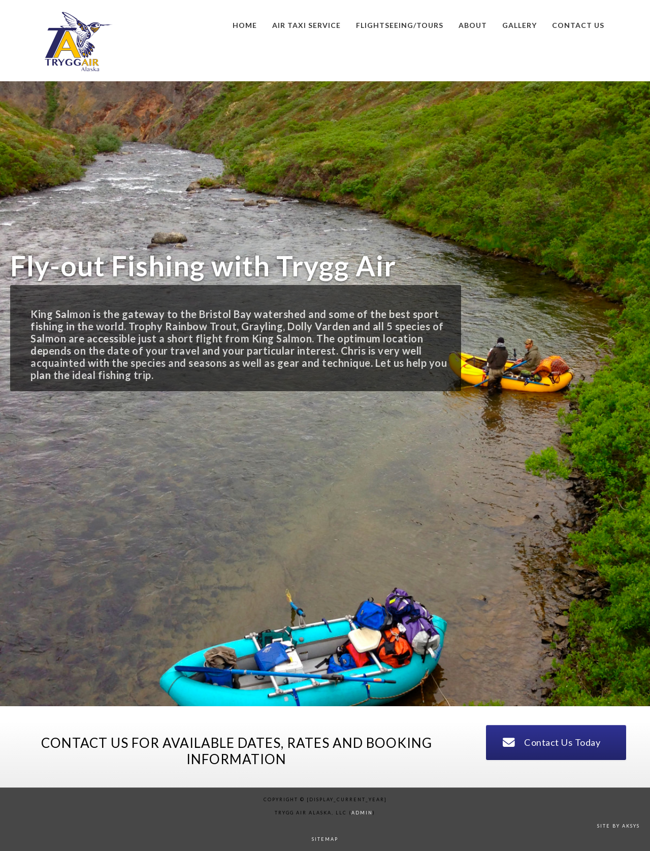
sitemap (325, 839)
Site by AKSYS (618, 826)
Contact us (578, 25)
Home (245, 25)
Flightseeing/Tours (399, 25)
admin (362, 812)
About (473, 25)
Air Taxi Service (306, 25)
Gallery (519, 25)
